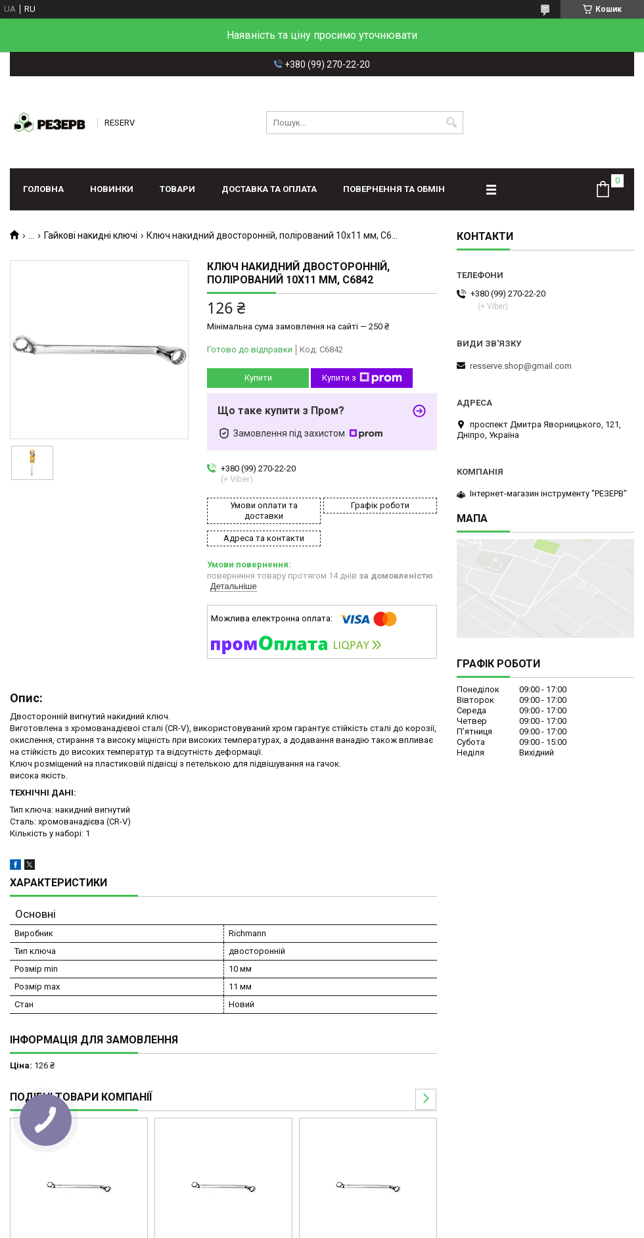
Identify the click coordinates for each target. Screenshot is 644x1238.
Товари (177, 189)
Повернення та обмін (394, 189)
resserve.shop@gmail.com (521, 366)
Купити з (362, 378)
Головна (43, 189)
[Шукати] (451, 122)
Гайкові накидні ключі (90, 235)
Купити (258, 378)
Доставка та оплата (269, 189)
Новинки (111, 189)
